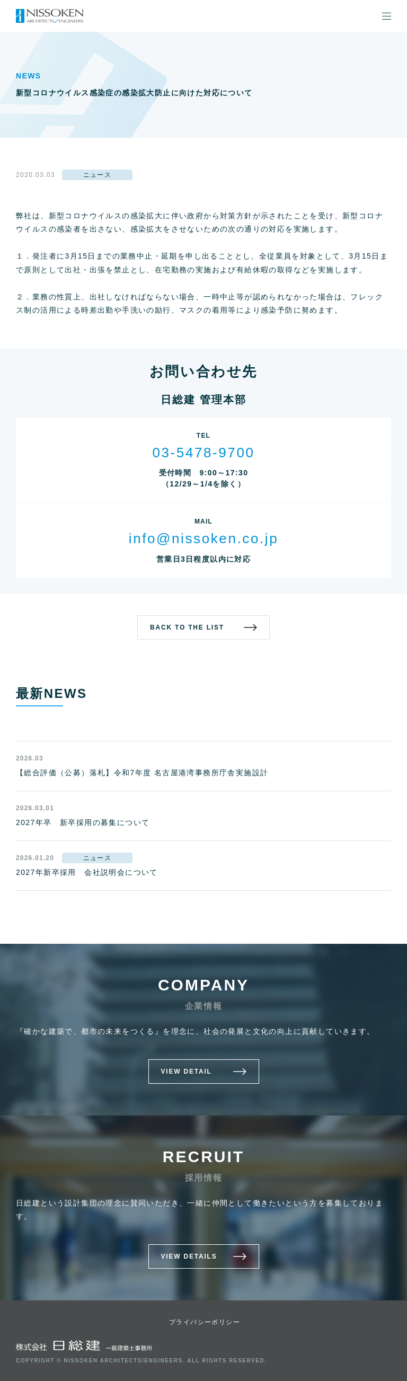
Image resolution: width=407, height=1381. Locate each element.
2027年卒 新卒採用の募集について (82, 822)
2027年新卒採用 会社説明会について (87, 872)
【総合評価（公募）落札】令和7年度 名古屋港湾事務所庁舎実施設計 (142, 772)
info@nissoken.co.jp (203, 538)
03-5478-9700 (203, 453)
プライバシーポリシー (204, 1322)
